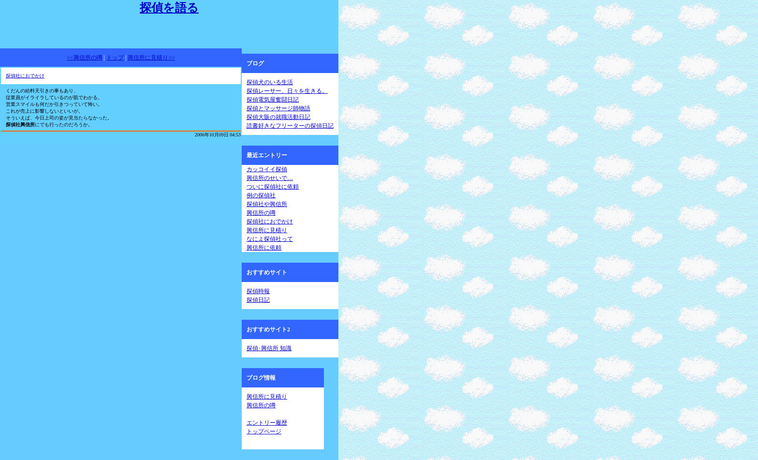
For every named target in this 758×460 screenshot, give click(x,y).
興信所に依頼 (264, 247)
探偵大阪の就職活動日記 (278, 117)
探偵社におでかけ (25, 75)
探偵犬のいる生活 (270, 82)
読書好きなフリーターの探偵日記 (290, 125)
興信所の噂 (261, 212)
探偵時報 (258, 291)
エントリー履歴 (267, 422)
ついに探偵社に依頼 (273, 186)
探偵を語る (169, 7)
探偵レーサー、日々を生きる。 (287, 91)
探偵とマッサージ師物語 (278, 108)
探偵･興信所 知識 (269, 348)
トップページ (264, 431)
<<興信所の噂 (84, 57)
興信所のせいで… (270, 178)
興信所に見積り (267, 230)
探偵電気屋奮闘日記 (273, 99)
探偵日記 (258, 300)
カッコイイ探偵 (267, 169)
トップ (115, 57)
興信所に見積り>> (151, 57)
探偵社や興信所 (267, 204)
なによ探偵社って (270, 239)
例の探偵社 (261, 195)
